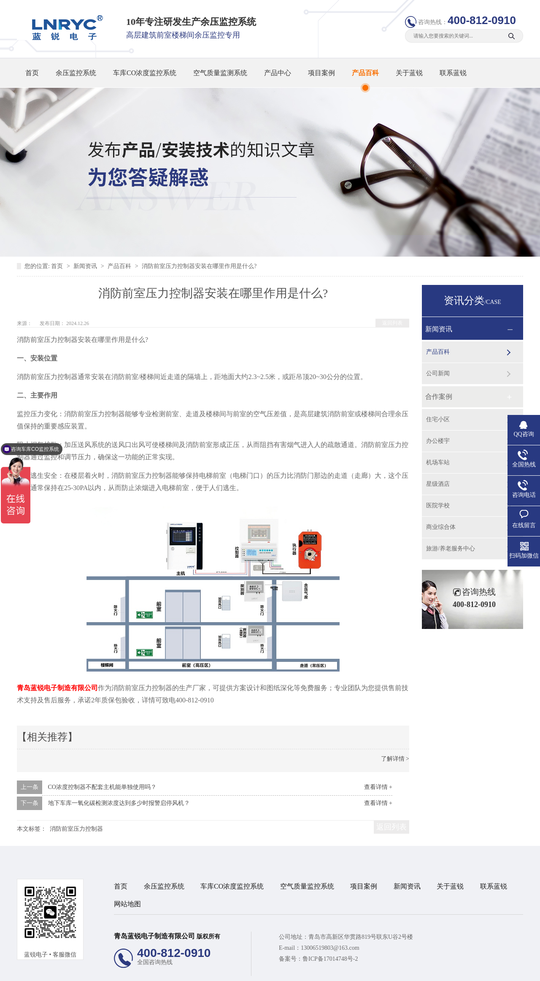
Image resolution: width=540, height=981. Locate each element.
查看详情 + (378, 787)
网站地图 (127, 904)
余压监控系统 (76, 72)
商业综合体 (441, 527)
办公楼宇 (438, 441)
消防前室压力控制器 (76, 829)
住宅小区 (438, 419)
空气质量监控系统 (307, 886)
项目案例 (321, 72)
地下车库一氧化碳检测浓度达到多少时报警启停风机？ (119, 803)
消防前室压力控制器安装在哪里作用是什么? (199, 266)
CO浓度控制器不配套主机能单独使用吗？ (102, 787)
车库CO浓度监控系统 (144, 72)
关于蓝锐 (409, 72)
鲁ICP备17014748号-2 (330, 959)
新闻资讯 (86, 266)
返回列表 (392, 323)
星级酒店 (438, 484)
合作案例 (438, 396)
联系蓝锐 (453, 72)
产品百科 (365, 72)
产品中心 (277, 72)
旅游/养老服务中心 (450, 548)
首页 (32, 72)
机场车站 (438, 462)
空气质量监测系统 (220, 72)
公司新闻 (438, 373)
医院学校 (438, 505)
